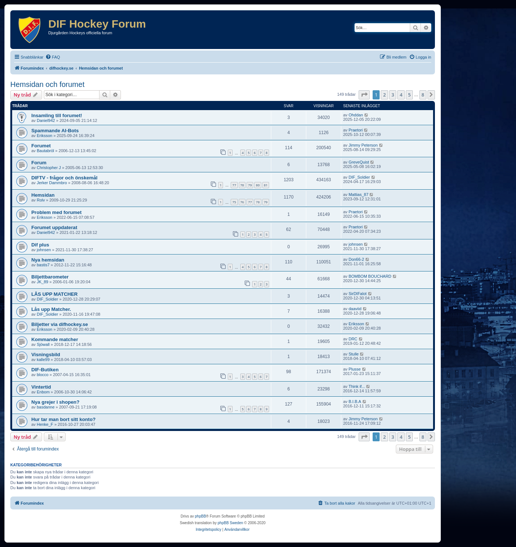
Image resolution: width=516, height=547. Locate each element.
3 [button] (392, 94)
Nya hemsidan (47, 260)
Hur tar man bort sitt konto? (63, 419)
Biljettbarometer (50, 277)
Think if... (357, 386)
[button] (364, 94)
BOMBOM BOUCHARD (370, 276)
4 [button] (401, 94)
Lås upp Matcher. (51, 309)
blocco (43, 374)
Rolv (41, 200)
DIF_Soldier (359, 177)
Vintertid (41, 387)
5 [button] (409, 94)
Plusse (355, 369)
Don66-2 (356, 259)
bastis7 (43, 265)
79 (250, 185)
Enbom (43, 392)
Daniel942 (46, 120)
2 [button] (384, 94)
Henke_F (45, 424)
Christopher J (49, 167)
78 (242, 185)
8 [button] (423, 94)
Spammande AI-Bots (55, 130)
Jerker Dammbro (52, 182)
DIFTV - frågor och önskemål (64, 177)
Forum (38, 162)
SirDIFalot (358, 293)
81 (266, 185)
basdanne (46, 407)
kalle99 (43, 359)
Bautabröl (45, 150)
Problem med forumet (56, 212)
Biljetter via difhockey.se (59, 324)
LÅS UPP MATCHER (54, 294)
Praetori (356, 130)
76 (242, 202)
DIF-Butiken (45, 369)
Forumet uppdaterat (54, 227)
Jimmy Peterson (363, 145)
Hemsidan (43, 195)
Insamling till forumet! (56, 115)
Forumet (41, 145)
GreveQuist (359, 162)
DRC (353, 339)
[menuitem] (52, 57)
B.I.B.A (355, 401)
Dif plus (40, 245)
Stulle (354, 354)
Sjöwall (43, 344)
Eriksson (44, 135)
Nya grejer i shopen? (55, 402)
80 (257, 185)
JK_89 (42, 282)
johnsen (44, 250)
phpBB (200, 516)
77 (234, 185)
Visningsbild (45, 354)
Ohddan (356, 115)
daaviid (355, 308)
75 (234, 202)
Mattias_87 (359, 194)
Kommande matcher (54, 339)
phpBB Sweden (230, 523)
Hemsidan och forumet (47, 84)
